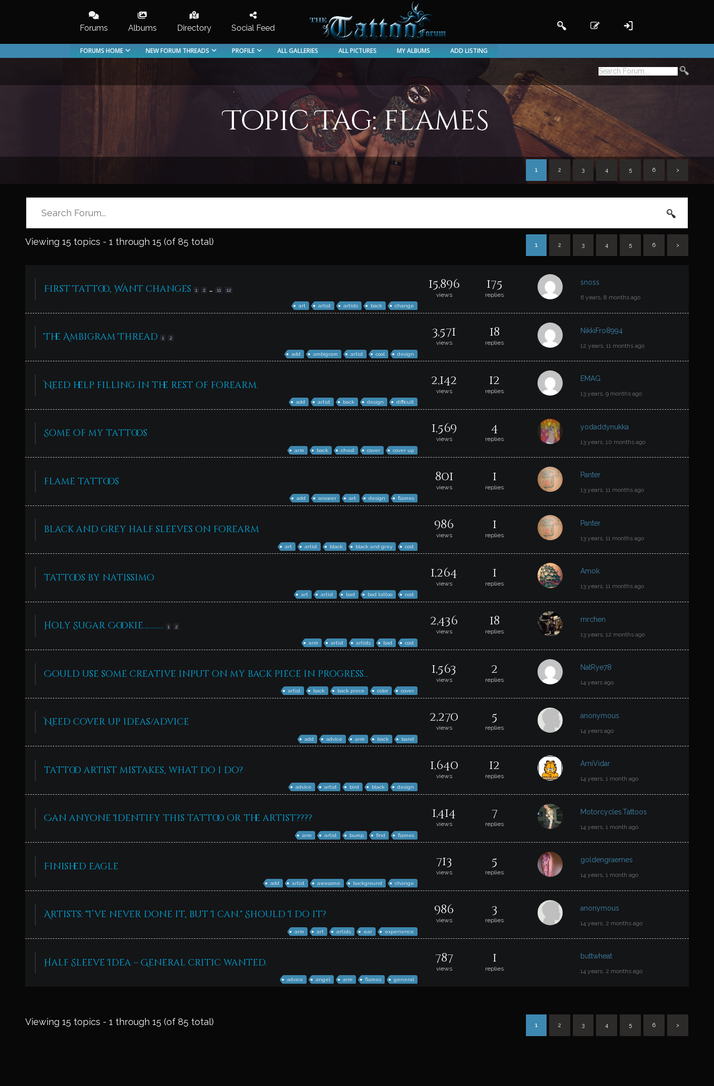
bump (356, 835)
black (336, 546)
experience (399, 931)
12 (228, 290)
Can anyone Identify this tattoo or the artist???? (178, 818)
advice (334, 739)
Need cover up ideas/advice (116, 722)
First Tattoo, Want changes (117, 289)
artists (350, 305)
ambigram (325, 354)
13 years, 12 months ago (612, 634)
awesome (328, 883)
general (404, 979)
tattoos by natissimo (99, 577)
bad (350, 594)
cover (373, 450)
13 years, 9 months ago (611, 393)
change (404, 305)
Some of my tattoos (95, 433)
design (405, 354)
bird (354, 787)
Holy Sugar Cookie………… (103, 625)
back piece (351, 690)
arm (299, 450)
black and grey (373, 546)
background (367, 883)
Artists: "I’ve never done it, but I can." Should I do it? (185, 914)
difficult (405, 402)
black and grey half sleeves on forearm (151, 529)
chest (347, 450)
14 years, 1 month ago (609, 778)
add (296, 354)
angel (323, 979)
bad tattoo (380, 594)
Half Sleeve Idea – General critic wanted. (155, 962)
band (407, 739)
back (376, 305)
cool (380, 354)
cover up (403, 450)
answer (327, 498)
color (382, 690)
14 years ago (597, 682)
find (380, 835)
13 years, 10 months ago (612, 441)
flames (406, 498)
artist (324, 305)
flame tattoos (81, 481)
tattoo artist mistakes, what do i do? (143, 770)
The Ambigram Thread (101, 337)
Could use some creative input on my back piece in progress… (206, 674)
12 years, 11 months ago (612, 345)
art (302, 305)
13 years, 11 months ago (612, 489)
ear (368, 931)
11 (219, 290)
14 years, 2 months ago (611, 923)
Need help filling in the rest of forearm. (151, 385)
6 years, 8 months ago (610, 297)
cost (409, 546)
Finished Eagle (81, 866)
